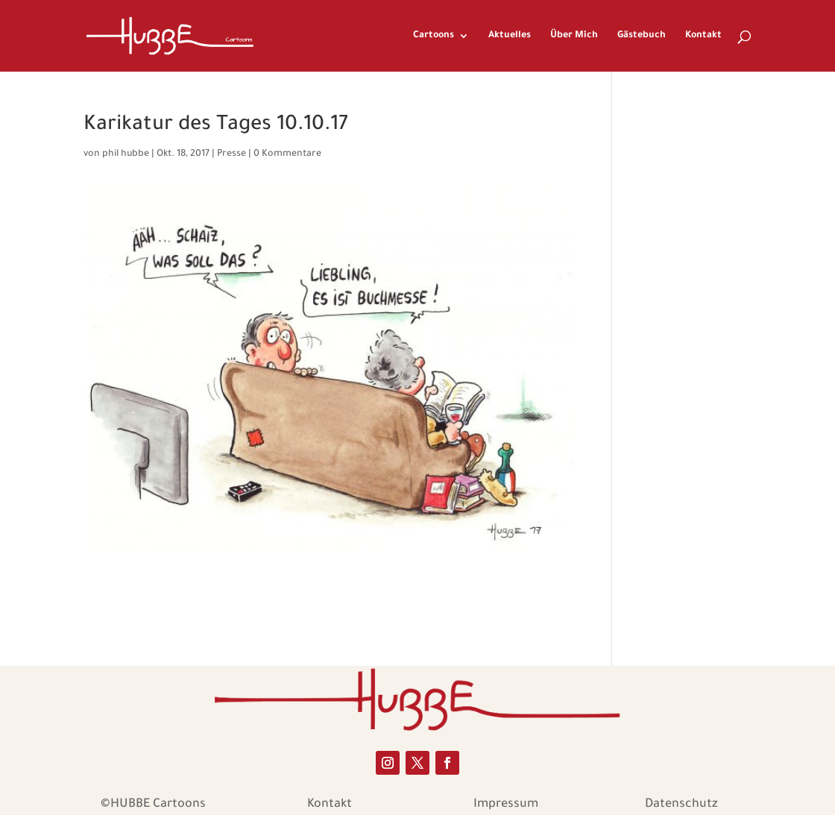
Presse (231, 154)
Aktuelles (509, 36)
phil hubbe (125, 154)
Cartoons (433, 36)
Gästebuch (641, 36)
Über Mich (574, 36)
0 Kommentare (287, 154)
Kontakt (703, 36)
